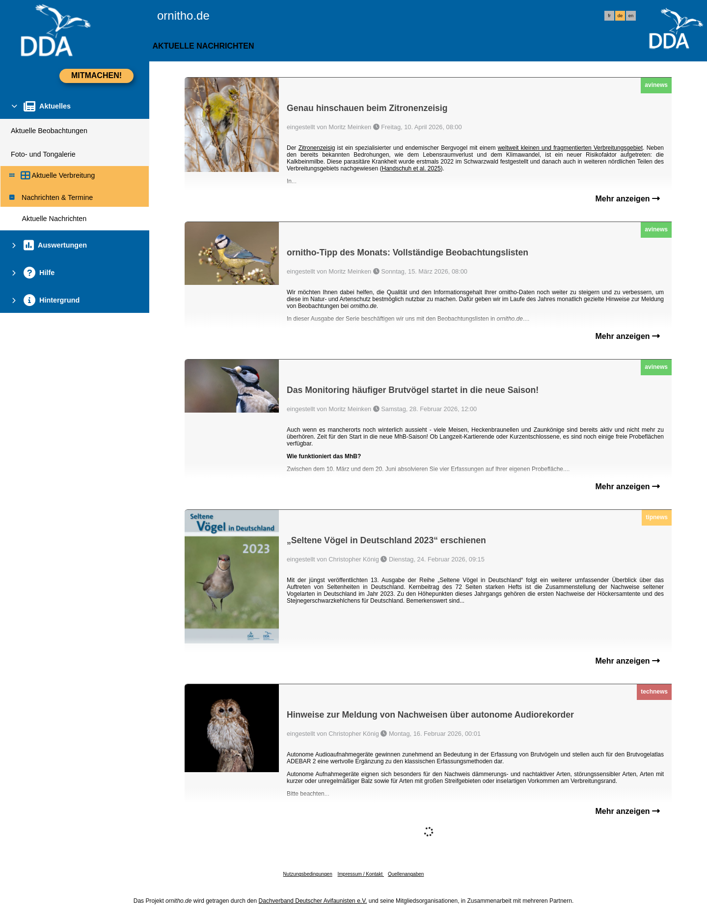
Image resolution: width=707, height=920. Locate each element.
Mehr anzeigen (627, 199)
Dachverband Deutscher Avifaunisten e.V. (313, 900)
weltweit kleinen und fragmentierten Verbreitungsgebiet (570, 147)
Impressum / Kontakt (360, 874)
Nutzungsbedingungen (307, 874)
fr (609, 15)
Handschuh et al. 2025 (410, 168)
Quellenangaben (406, 874)
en (630, 15)
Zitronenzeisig (317, 147)
